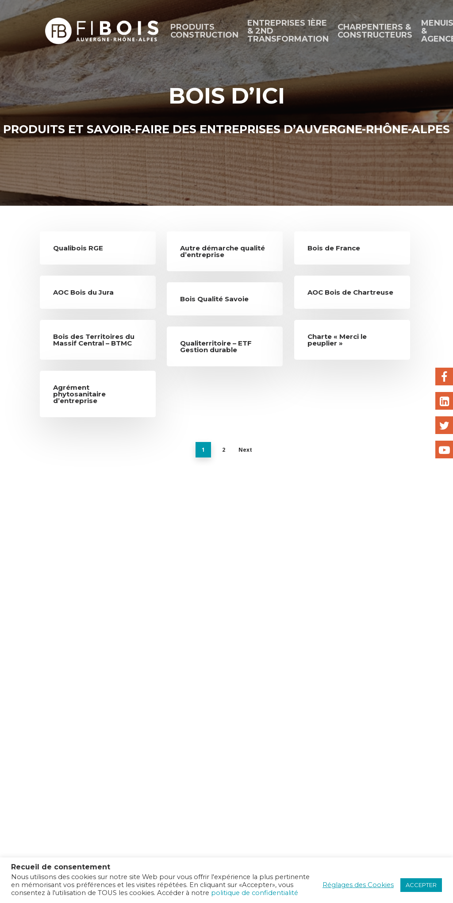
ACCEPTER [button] (421, 884)
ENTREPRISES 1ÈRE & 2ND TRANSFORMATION (288, 31)
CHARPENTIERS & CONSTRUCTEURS (375, 31)
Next (245, 449)
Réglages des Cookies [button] (358, 885)
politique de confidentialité (254, 893)
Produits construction (204, 31)
